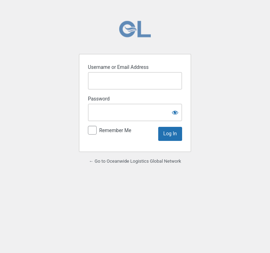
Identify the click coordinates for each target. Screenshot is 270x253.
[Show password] (175, 112)
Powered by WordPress (135, 29)
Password (99, 99)
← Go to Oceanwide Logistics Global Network (135, 161)
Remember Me (115, 130)
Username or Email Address (118, 67)
